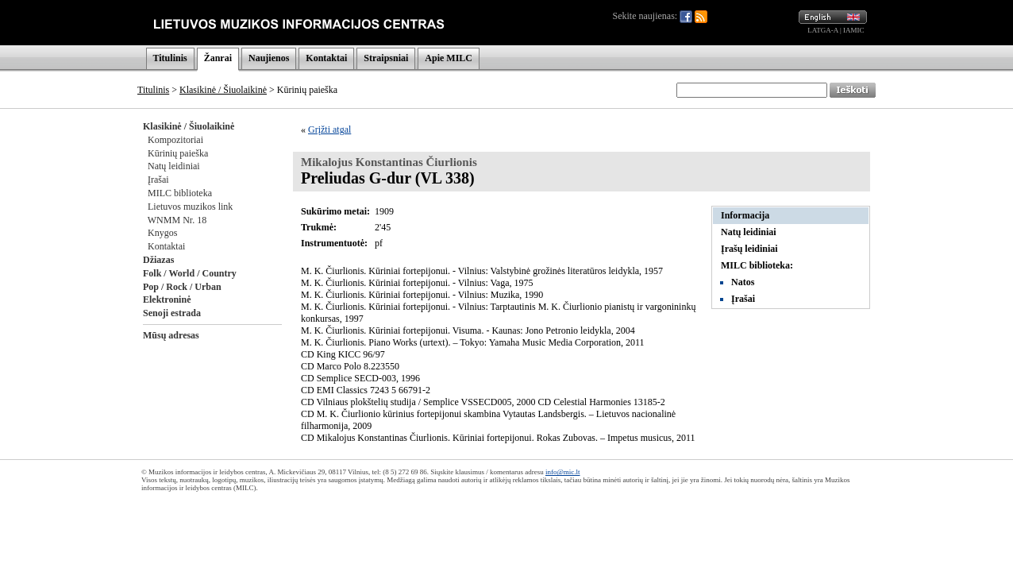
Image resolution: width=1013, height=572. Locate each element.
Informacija (745, 215)
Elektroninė (167, 299)
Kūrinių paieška (178, 153)
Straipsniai (386, 58)
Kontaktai (326, 58)
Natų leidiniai (174, 166)
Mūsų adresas (171, 335)
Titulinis (170, 58)
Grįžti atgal (329, 129)
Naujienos (268, 58)
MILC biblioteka (180, 193)
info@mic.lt (562, 472)
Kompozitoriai (175, 139)
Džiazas (158, 259)
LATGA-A (822, 30)
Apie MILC (448, 58)
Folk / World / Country (190, 273)
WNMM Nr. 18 (177, 220)
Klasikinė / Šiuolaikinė (223, 89)
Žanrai (218, 58)
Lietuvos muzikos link (190, 206)
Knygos (162, 232)
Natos (742, 282)
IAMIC (854, 30)
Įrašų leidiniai (749, 248)
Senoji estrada (172, 313)
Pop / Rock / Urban (182, 286)
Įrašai (158, 179)
